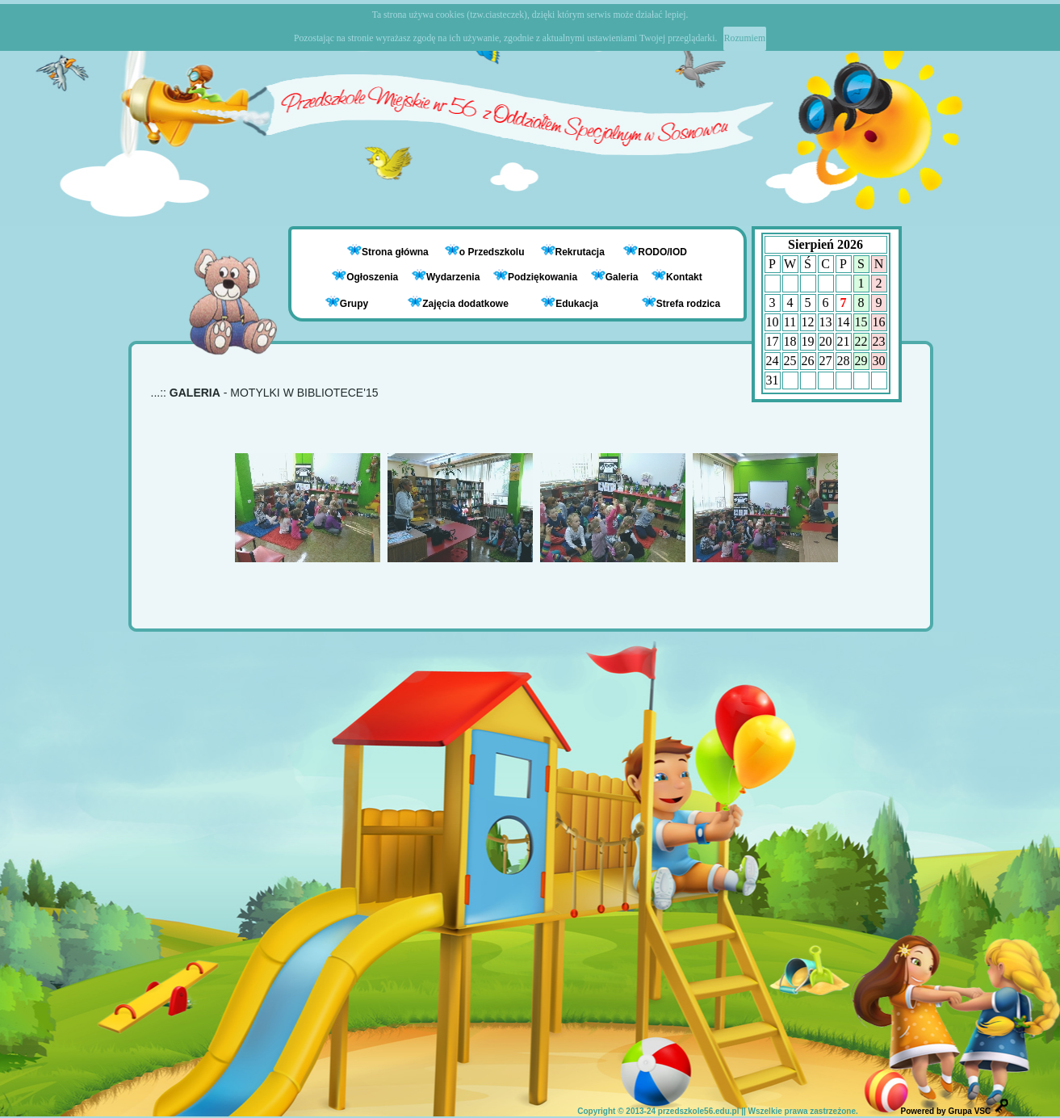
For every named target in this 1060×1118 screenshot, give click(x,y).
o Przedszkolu (493, 252)
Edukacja (569, 302)
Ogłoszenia (365, 277)
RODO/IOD (662, 252)
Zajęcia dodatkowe (458, 302)
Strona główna (396, 252)
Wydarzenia (446, 277)
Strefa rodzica (681, 302)
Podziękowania (535, 277)
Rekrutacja (581, 252)
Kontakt (684, 277)
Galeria (615, 277)
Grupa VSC (969, 1111)
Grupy (346, 302)
